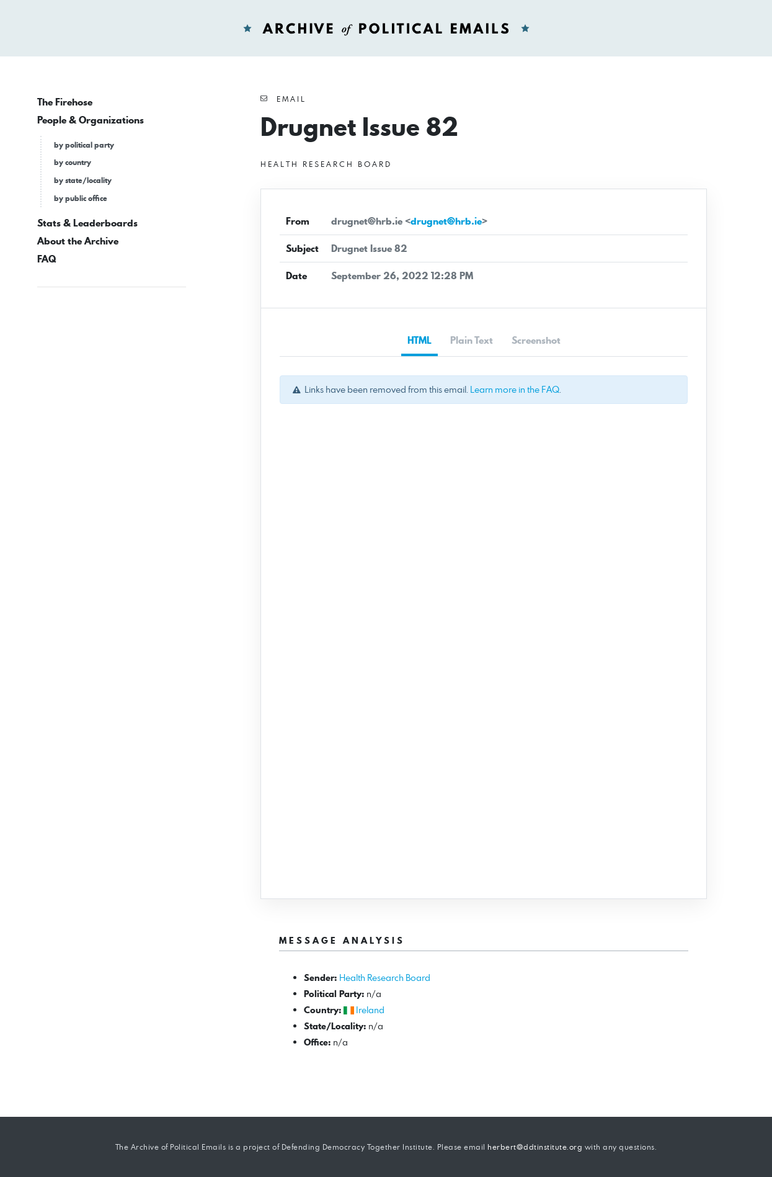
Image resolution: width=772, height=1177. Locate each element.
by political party (84, 145)
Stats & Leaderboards (87, 223)
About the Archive (77, 241)
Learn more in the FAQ (514, 389)
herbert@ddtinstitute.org (534, 1147)
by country (72, 162)
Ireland (370, 1010)
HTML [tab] (419, 340)
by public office (80, 198)
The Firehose (64, 102)
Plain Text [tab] (471, 340)
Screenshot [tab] (536, 340)
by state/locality (83, 180)
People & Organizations (90, 120)
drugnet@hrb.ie (446, 221)
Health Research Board (384, 977)
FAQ (46, 259)
